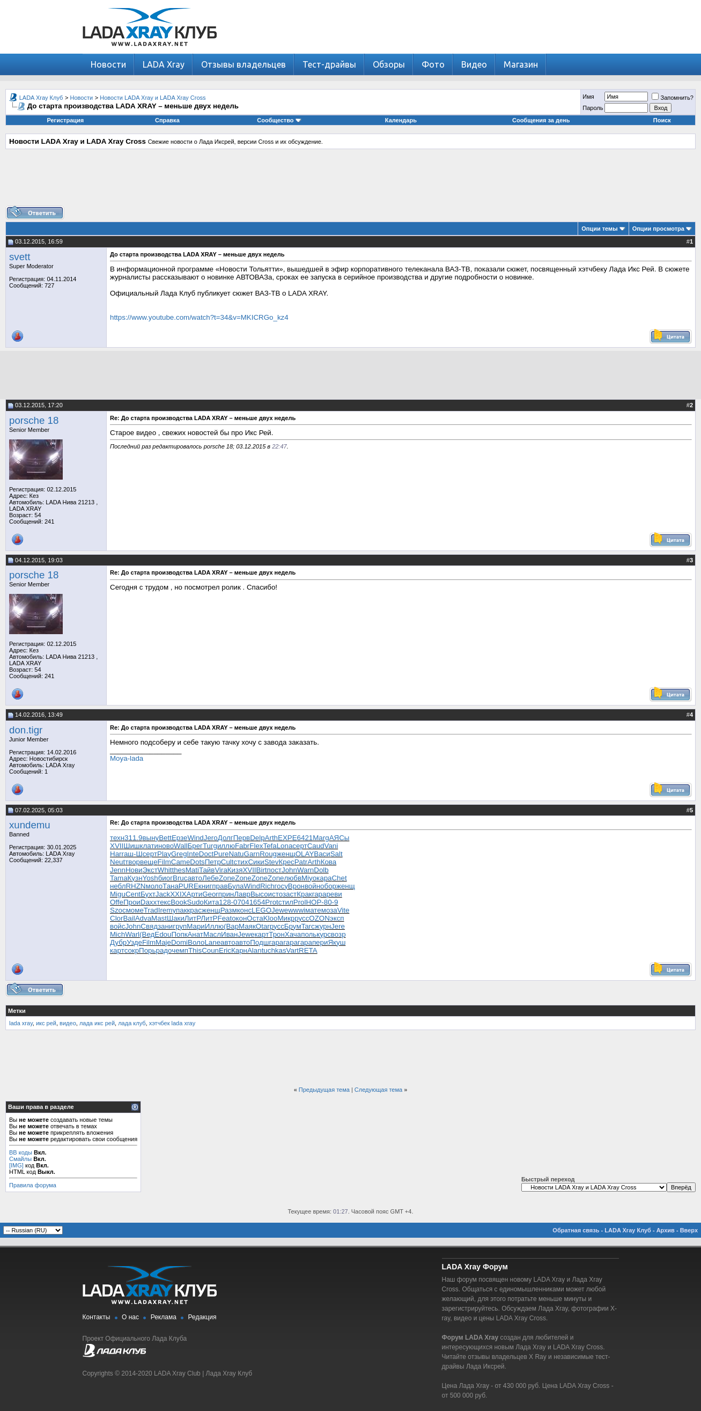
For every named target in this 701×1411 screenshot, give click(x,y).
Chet (338, 878)
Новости (108, 64)
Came (180, 862)
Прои (132, 902)
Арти (195, 894)
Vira (221, 870)
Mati (192, 870)
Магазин (521, 64)
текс (164, 902)
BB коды (20, 1152)
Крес (286, 862)
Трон (277, 934)
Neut (117, 862)
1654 (257, 902)
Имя (588, 96)
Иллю (214, 926)
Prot (271, 902)
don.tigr (25, 730)
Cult (227, 862)
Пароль (592, 108)
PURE (188, 886)
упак (179, 910)
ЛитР (193, 918)
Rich (267, 886)
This (195, 950)
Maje (163, 942)
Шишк (133, 846)
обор (328, 886)
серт (299, 846)
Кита (211, 902)
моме (135, 910)
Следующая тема (378, 1089)
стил (285, 902)
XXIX (178, 894)
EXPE (287, 838)
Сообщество (279, 120)
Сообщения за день (541, 120)
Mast (159, 918)
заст (290, 894)
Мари (196, 926)
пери (320, 942)
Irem (165, 910)
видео (68, 1023)
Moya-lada (126, 758)
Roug (268, 854)
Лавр (242, 894)
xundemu (29, 825)
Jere (338, 926)
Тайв (207, 870)
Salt (336, 854)
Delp (257, 838)
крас (194, 910)
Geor (210, 894)
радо (164, 950)
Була (235, 886)
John (289, 870)
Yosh (150, 878)
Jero (211, 838)
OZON (319, 918)
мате (313, 910)
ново (166, 846)
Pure (220, 854)
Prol (299, 902)
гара (319, 894)
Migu (118, 894)
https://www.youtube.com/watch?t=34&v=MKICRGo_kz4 (199, 317)
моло (154, 886)
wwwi (296, 910)
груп (180, 926)
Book (179, 902)
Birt (261, 870)
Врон (296, 886)
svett (19, 256)
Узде (134, 942)
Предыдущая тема (324, 1089)
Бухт (148, 894)
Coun (210, 950)
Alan (254, 950)
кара (323, 878)
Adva (143, 918)
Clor (116, 918)
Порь (147, 950)
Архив (665, 1230)
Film (164, 862)
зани (165, 926)
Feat (224, 918)
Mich (117, 934)
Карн (239, 950)
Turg (210, 846)
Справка (167, 120)
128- (226, 902)
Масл (212, 934)
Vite (343, 910)
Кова (329, 862)
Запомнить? (672, 97)
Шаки (176, 918)
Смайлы (20, 1159)
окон (239, 918)
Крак (304, 894)
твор (132, 862)
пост (274, 870)
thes (179, 870)
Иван (229, 934)
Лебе (210, 878)
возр (338, 934)
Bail (129, 918)
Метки (17, 1011)
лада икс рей (97, 1023)
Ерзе (180, 838)
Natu (235, 854)
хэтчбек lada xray (172, 1023)
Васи (322, 854)
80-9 (331, 902)
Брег (195, 846)
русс (301, 918)
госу (281, 886)
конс (244, 910)
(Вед (146, 934)
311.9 (133, 838)
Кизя (235, 870)
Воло (196, 942)
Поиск (662, 120)
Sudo (195, 902)
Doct (206, 854)
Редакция (202, 1317)
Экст (149, 870)
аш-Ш (133, 854)
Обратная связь (575, 1230)
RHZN (135, 886)
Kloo (270, 918)
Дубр (118, 942)
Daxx (149, 902)
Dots (197, 862)
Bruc (180, 878)
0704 (241, 902)
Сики (256, 862)
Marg (321, 838)
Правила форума (32, 1185)
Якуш (336, 942)
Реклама (163, 1317)
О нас (130, 1317)
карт (261, 934)
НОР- (314, 902)
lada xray (21, 1023)
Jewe (279, 910)
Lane (212, 942)
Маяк (247, 926)
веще (149, 862)
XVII (116, 846)
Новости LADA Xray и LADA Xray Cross (152, 97)
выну (150, 838)
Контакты (96, 1317)
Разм (228, 910)
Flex (256, 846)
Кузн (135, 878)
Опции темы (599, 228)
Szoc (118, 910)
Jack (163, 894)
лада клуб (131, 1023)
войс (117, 926)
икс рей (46, 1023)
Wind (195, 838)
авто (194, 878)
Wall (180, 846)
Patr (300, 862)
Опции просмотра (658, 228)
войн (312, 886)
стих (241, 862)
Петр (213, 862)
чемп (180, 950)
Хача (293, 934)
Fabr (242, 846)
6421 (305, 838)
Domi (179, 942)
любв (292, 878)
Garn (252, 854)
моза (329, 910)
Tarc (308, 926)
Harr (117, 854)
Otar (263, 926)
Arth (271, 838)
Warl (132, 934)
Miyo (308, 878)
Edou (162, 934)
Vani (331, 846)
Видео (474, 64)
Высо (259, 894)
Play (164, 854)
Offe (116, 902)
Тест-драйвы (329, 64)
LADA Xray (164, 64)
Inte (193, 854)
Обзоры (389, 64)
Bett (165, 838)
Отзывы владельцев (243, 64)
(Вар (231, 926)
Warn (305, 870)
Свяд (149, 926)
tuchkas (274, 950)
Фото (433, 64)
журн (323, 926)
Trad (151, 910)
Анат (195, 934)
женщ (286, 854)
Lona (285, 846)
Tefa (269, 846)
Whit (165, 870)
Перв (241, 838)
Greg (179, 854)
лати (150, 846)
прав (219, 886)
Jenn (118, 870)
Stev (271, 862)
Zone (227, 878)
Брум (292, 926)
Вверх (689, 1230)
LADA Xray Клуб (41, 97)
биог (165, 878)
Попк (179, 934)
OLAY (305, 854)
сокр (131, 950)
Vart (292, 950)
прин (226, 894)
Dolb (321, 870)
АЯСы (339, 838)
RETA (308, 950)
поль (308, 934)
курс (323, 934)
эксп (337, 918)
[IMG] (16, 1165)
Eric (225, 950)
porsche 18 (33, 420)
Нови (134, 870)
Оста (255, 918)
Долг (225, 838)
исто (275, 894)
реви (334, 894)
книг (205, 886)
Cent (133, 894)
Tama (119, 878)
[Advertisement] (351, 181)
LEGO (261, 910)
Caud (315, 846)
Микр (285, 918)
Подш (259, 942)
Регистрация (65, 120)
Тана (171, 886)
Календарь (401, 120)
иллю (226, 846)
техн (117, 838)
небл (118, 886)
